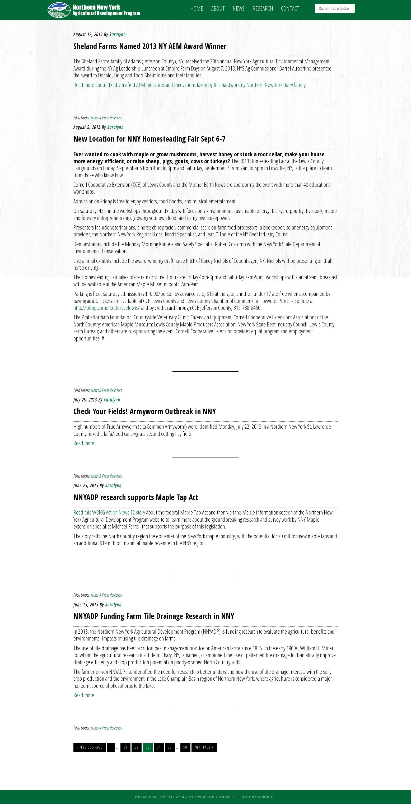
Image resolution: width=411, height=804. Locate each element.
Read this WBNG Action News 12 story (109, 512)
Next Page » (204, 747)
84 (159, 747)
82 (136, 747)
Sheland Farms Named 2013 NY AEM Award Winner (149, 46)
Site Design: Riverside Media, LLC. (254, 797)
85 (170, 747)
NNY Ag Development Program (94, 10)
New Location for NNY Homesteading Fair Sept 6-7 (149, 139)
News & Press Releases (106, 117)
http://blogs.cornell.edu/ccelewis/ (106, 307)
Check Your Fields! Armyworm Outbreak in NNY (144, 411)
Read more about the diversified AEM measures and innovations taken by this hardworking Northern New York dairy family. (190, 84)
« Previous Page (89, 747)
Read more (83, 443)
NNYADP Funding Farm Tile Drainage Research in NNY (153, 616)
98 (185, 747)
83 (148, 747)
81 (125, 747)
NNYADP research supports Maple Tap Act (135, 497)
